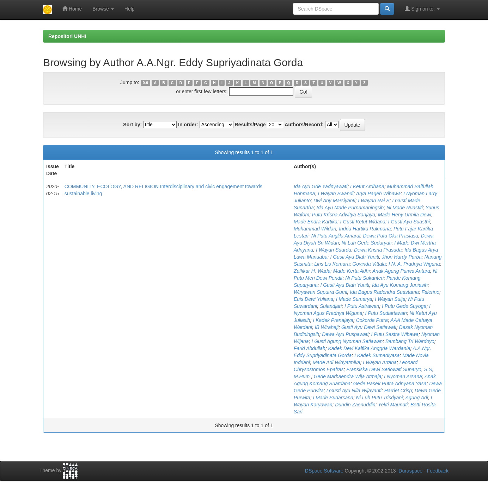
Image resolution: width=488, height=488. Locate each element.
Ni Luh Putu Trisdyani (379, 397)
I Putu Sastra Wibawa (395, 334)
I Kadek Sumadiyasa (376, 355)
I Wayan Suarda (333, 250)
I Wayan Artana (380, 362)
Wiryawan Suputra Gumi (320, 292)
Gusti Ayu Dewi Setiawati (368, 327)
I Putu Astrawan (361, 306)
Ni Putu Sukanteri (364, 278)
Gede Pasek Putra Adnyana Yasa (390, 383)
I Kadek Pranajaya (333, 320)
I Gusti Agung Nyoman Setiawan (347, 341)
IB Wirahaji (327, 327)
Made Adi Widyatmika (336, 362)
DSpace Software (324, 471)
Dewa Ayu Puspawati (345, 334)
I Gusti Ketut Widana (362, 221)
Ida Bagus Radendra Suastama (384, 292)
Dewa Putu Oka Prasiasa (390, 236)
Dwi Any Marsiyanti (334, 200)
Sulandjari (331, 306)
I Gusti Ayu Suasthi (409, 221)
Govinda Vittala (369, 264)
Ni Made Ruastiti (404, 207)
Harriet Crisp (398, 390)
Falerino (430, 292)
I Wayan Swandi (335, 193)
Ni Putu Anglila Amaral (335, 236)
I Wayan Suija (390, 299)
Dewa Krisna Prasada (378, 250)
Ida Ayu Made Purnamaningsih (350, 207)
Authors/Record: (304, 124)
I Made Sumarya (354, 299)
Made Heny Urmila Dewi (404, 214)
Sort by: (132, 124)
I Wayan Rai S (373, 200)
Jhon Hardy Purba (402, 257)
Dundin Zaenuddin (355, 404)
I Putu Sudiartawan (386, 313)
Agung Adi (416, 397)
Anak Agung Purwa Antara (401, 271)
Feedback (438, 471)
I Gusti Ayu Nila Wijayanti (354, 390)
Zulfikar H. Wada (312, 271)
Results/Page (250, 124)
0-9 (145, 83)
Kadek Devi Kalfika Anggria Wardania (369, 348)
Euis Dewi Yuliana (313, 299)
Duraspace (410, 471)
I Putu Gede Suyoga (404, 306)
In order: (188, 124)
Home (72, 9)
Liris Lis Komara (331, 264)
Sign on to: (422, 9)
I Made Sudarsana (333, 397)
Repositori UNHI (67, 36)
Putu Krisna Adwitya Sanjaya (343, 214)
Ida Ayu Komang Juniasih (400, 285)
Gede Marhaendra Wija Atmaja (348, 376)
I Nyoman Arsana (403, 376)
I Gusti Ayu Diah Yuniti (354, 257)
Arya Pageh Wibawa (378, 193)
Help (129, 9)
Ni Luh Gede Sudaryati (367, 243)
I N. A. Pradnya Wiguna (414, 264)
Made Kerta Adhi (351, 271)
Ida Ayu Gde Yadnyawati (320, 186)
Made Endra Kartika (315, 221)
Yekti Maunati (393, 404)
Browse (103, 9)
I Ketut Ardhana (367, 186)
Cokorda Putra (372, 320)
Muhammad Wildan (315, 229)
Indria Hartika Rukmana (365, 229)
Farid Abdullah (309, 348)
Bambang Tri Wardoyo (409, 341)
